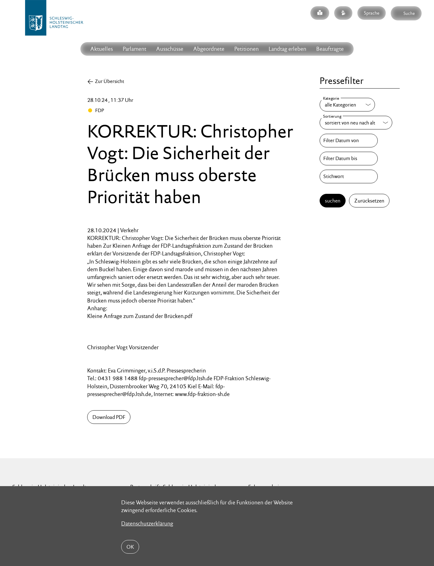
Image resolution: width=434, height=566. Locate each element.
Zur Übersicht (109, 81)
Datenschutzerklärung (147, 523)
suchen (332, 201)
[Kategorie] (347, 104)
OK (130, 547)
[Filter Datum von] (349, 140)
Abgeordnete (208, 49)
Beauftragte (330, 49)
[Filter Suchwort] (349, 176)
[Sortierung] (356, 122)
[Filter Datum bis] (349, 158)
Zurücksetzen (369, 201)
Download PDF (108, 417)
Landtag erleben (287, 49)
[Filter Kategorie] (347, 104)
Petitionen (246, 49)
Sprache (371, 13)
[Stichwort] (349, 176)
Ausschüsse (169, 49)
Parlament (134, 49)
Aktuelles (101, 49)
